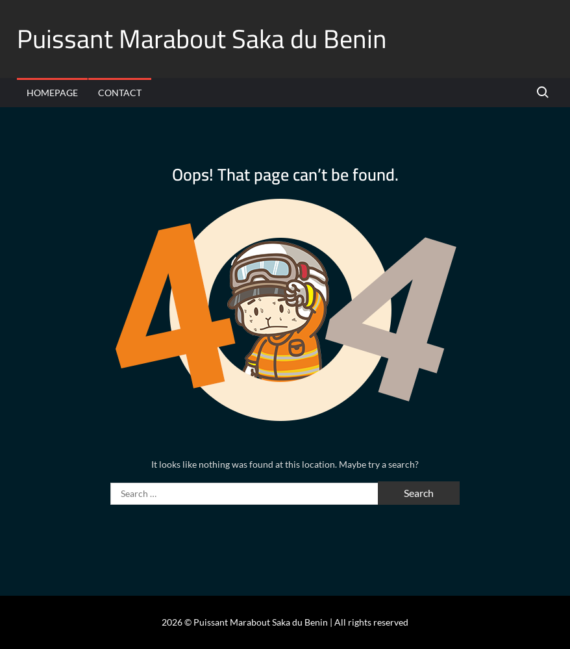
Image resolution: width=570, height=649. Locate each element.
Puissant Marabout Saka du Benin (202, 38)
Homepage (52, 92)
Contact (120, 92)
